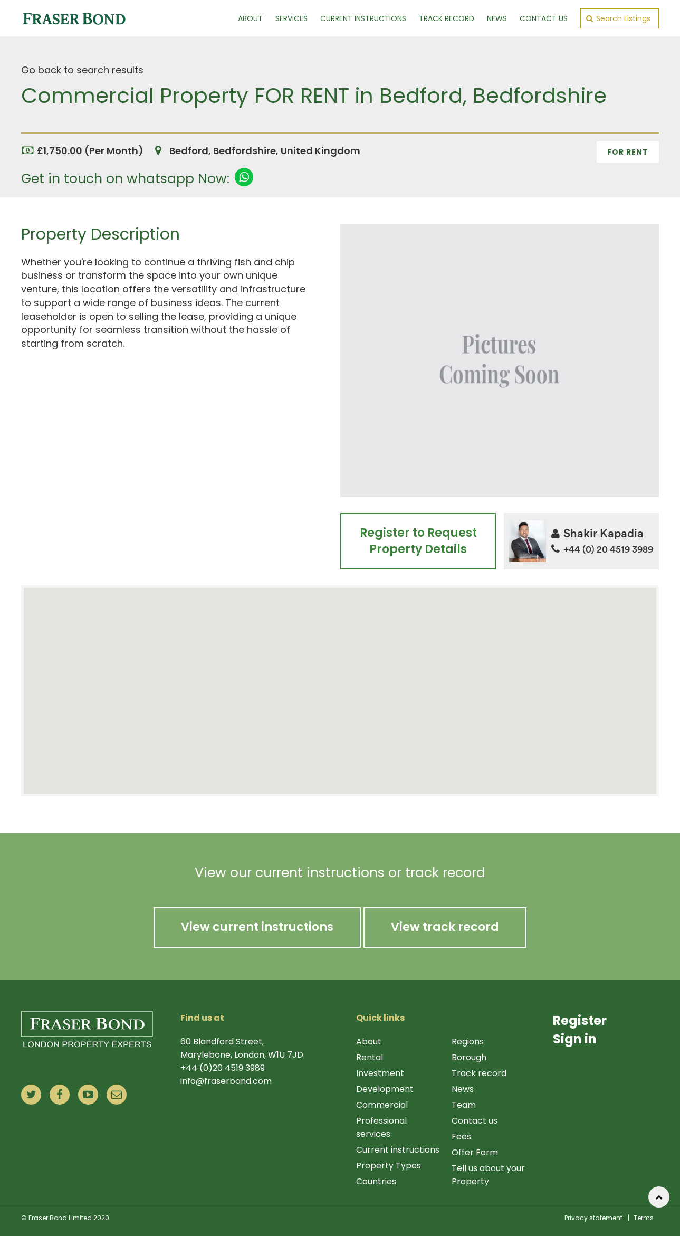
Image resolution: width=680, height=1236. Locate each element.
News (497, 18)
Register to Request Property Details (417, 541)
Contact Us (544, 18)
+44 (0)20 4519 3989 (222, 1068)
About (250, 18)
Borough (469, 1057)
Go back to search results (82, 70)
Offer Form (475, 1152)
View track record (445, 927)
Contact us (474, 1121)
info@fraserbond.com (226, 1081)
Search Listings (618, 18)
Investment (380, 1073)
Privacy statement (593, 1217)
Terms (644, 1217)
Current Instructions (363, 18)
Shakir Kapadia (597, 533)
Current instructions (397, 1150)
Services (291, 18)
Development (385, 1089)
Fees (461, 1136)
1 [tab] (499, 214)
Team (464, 1105)
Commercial (382, 1105)
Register (580, 1020)
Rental (369, 1057)
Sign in (575, 1039)
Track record (479, 1073)
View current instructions (257, 927)
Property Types (388, 1165)
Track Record (446, 18)
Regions (468, 1041)
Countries (376, 1181)
